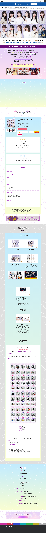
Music (16, 523)
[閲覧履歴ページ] (43, 1)
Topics (23, 523)
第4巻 (34, 4)
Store (29, 523)
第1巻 (12, 4)
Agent (36, 523)
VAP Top (42, 523)
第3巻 (26, 4)
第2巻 (19, 4)
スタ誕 (36, 132)
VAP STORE (22, 129)
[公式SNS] (45, 1)
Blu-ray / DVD (10, 523)
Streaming (3, 523)
